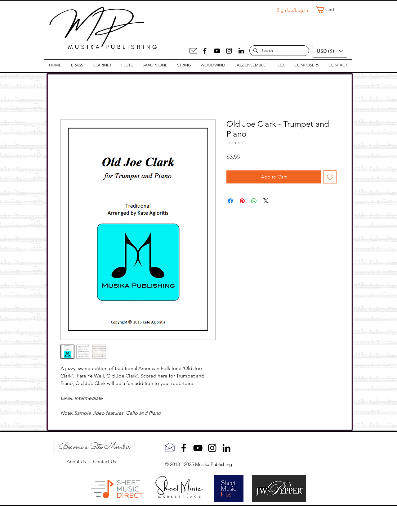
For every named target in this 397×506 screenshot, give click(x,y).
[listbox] (330, 51)
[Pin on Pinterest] (242, 201)
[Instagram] (229, 51)
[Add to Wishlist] (330, 176)
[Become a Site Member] (94, 447)
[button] (329, 9)
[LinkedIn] (241, 51)
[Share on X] (266, 201)
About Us (80, 461)
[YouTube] (217, 51)
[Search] (278, 51)
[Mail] (193, 50)
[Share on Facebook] (230, 201)
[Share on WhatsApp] (254, 201)
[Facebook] (205, 51)
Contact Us (104, 461)
